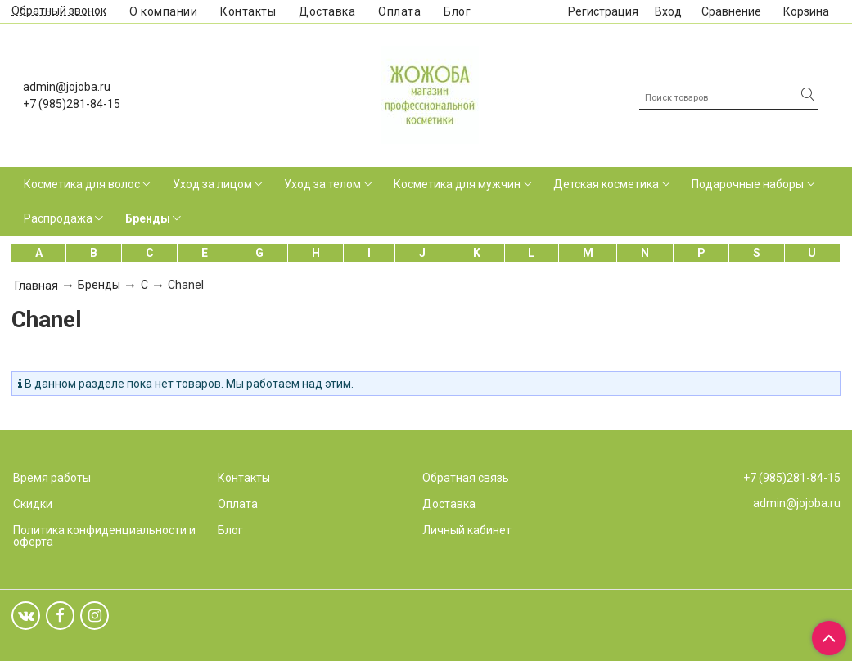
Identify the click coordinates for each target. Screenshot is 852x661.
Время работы (52, 477)
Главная (36, 285)
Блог (457, 11)
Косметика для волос (82, 184)
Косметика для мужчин (457, 184)
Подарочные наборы (748, 184)
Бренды (147, 218)
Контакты (248, 11)
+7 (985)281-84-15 (71, 103)
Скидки (32, 503)
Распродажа (58, 218)
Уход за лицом (212, 184)
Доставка (327, 11)
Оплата (399, 11)
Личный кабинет (467, 530)
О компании (163, 11)
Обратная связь (465, 477)
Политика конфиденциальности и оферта (104, 536)
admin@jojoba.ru (66, 86)
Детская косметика (606, 184)
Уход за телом (322, 184)
